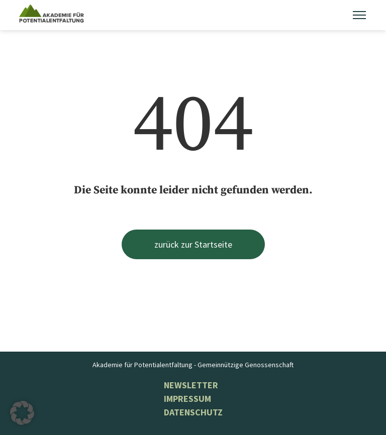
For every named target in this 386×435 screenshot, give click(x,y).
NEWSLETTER (191, 385)
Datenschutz (193, 412)
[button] (22, 413)
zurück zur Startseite (193, 244)
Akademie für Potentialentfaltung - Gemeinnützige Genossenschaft (193, 364)
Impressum (187, 398)
